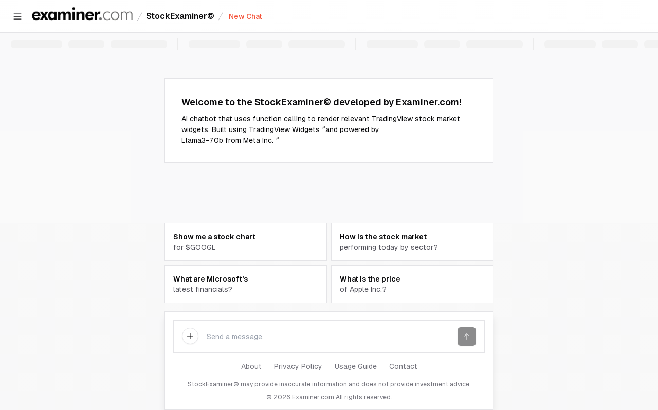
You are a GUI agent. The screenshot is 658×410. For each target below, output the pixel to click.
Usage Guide (356, 366)
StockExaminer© (180, 16)
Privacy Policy (298, 366)
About (251, 366)
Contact (403, 366)
